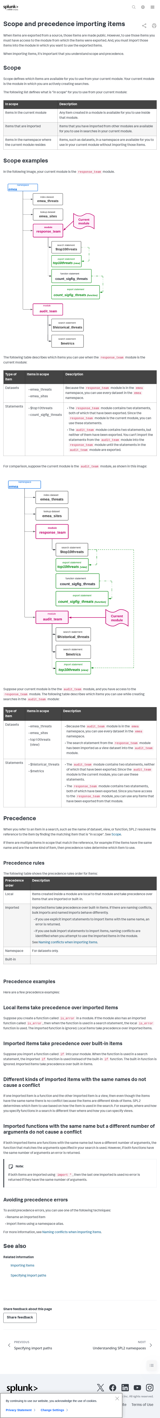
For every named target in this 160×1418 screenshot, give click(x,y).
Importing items (22, 1266)
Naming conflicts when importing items (68, 942)
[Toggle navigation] (152, 1365)
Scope (116, 834)
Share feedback (20, 1318)
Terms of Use (142, 1405)
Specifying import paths (28, 1276)
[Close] (117, 1401)
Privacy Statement (19, 1412)
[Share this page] (144, 25)
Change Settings (52, 1412)
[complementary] (142, 26)
